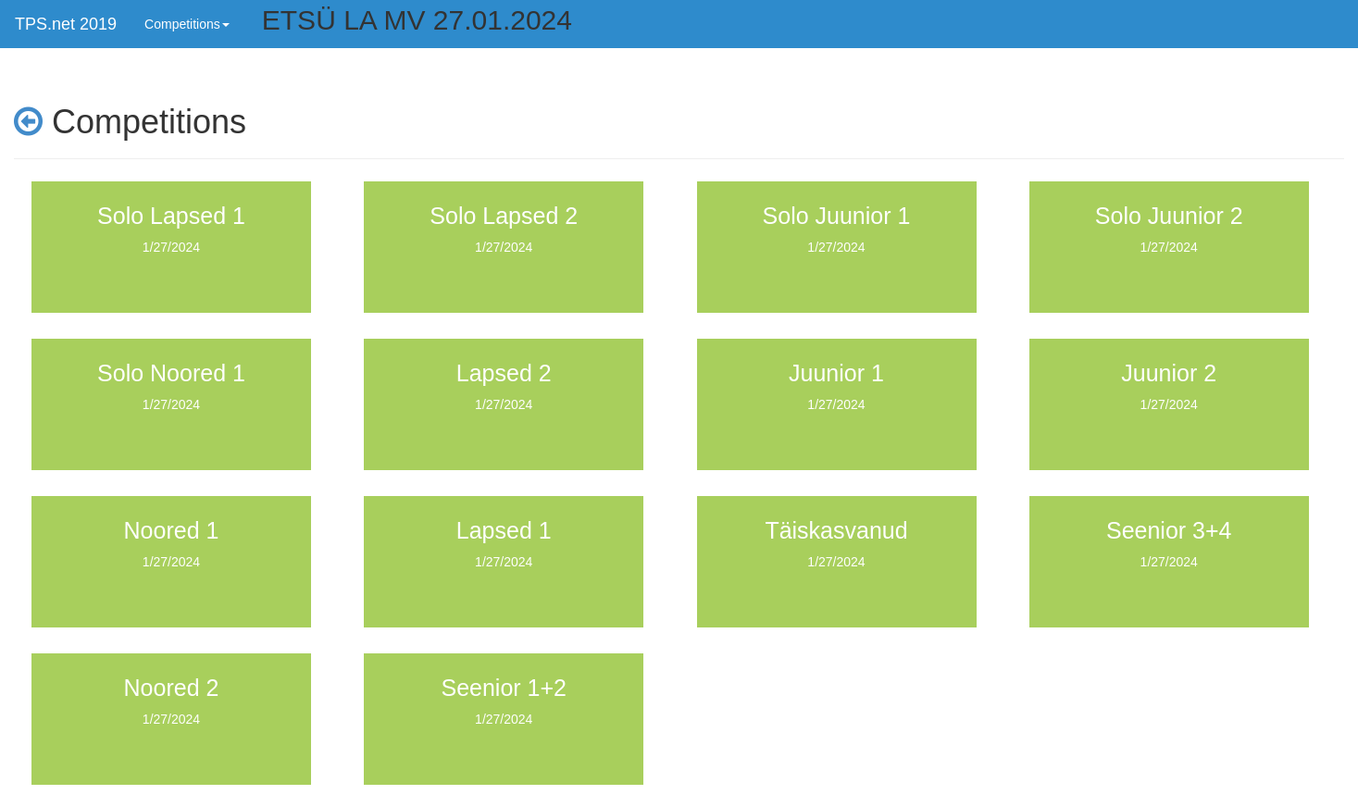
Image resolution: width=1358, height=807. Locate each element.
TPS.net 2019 (66, 24)
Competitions (187, 24)
